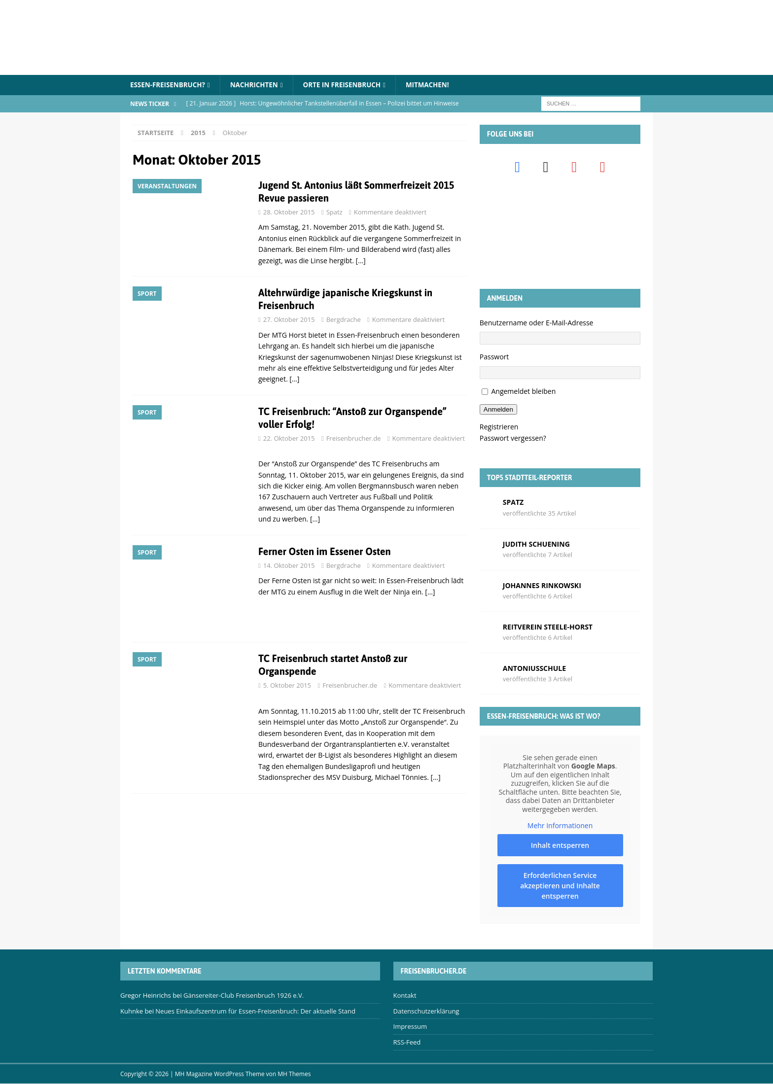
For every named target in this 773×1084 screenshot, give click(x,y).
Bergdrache (343, 319)
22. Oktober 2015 (289, 438)
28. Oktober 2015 (289, 212)
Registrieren (499, 427)
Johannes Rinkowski (542, 586)
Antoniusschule (534, 668)
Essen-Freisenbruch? (169, 85)
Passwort (494, 357)
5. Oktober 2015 (287, 685)
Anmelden (498, 410)
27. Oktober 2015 (289, 319)
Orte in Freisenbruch (349, 85)
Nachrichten (259, 85)
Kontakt (405, 995)
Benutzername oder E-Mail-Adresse (537, 323)
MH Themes (294, 1074)
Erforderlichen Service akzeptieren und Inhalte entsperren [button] (560, 886)
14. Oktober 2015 (289, 565)
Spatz (334, 212)
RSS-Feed (407, 1042)
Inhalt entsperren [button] (560, 845)
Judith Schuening (536, 544)
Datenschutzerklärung (426, 1011)
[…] (361, 261)
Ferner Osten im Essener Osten (324, 552)
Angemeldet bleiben (523, 391)
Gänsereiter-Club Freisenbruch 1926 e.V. (243, 995)
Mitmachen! (438, 85)
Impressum (410, 1026)
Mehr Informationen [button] (560, 826)
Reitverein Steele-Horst (548, 627)
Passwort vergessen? (513, 438)
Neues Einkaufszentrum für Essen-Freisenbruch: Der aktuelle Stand (255, 1011)
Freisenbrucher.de (353, 438)
